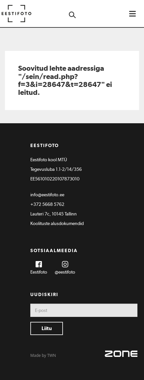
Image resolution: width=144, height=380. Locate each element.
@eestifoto (65, 272)
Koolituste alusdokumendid (57, 223)
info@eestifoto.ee (47, 194)
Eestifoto (38, 272)
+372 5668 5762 (47, 204)
